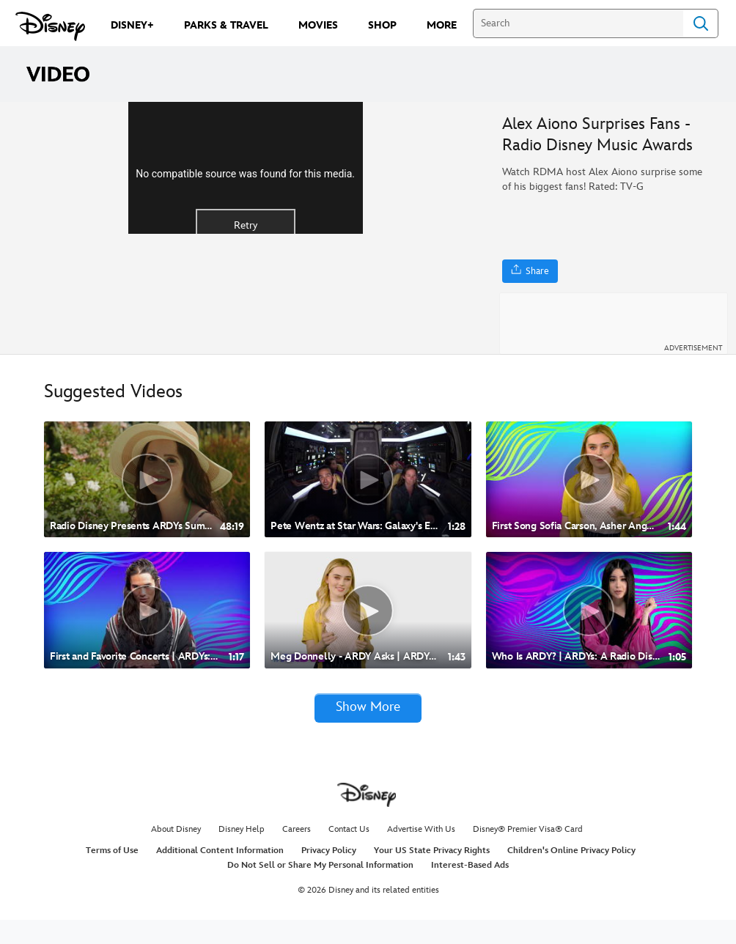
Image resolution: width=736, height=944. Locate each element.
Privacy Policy (328, 874)
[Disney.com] (50, 26)
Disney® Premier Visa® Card (528, 853)
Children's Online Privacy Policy (571, 874)
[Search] (578, 23)
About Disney (176, 853)
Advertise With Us (421, 853)
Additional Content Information (220, 874)
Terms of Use (112, 874)
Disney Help (241, 853)
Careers (296, 853)
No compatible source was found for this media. (245, 245)
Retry (245, 296)
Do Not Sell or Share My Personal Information (320, 889)
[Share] (530, 271)
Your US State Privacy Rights (432, 874)
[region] (245, 240)
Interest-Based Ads (470, 889)
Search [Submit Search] (701, 23)
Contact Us (348, 853)
